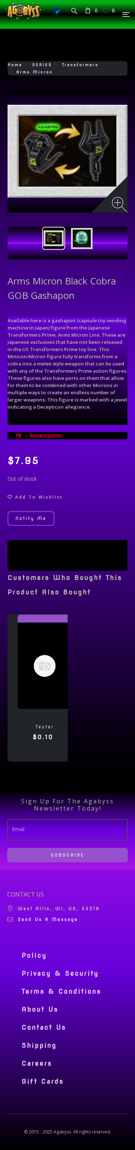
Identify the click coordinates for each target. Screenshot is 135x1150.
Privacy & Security (60, 973)
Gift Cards (43, 1081)
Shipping (39, 1045)
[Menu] (126, 14)
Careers (37, 1063)
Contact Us (44, 1027)
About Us (40, 1009)
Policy (34, 955)
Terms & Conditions (61, 991)
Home (15, 64)
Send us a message (48, 919)
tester (45, 726)
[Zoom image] (119, 204)
